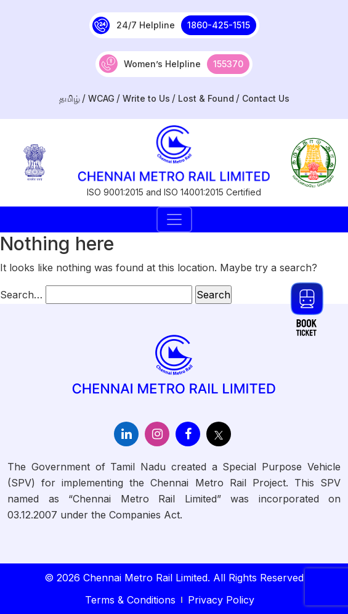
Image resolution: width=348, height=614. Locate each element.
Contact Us (265, 98)
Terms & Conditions (130, 600)
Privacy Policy (221, 600)
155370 (228, 64)
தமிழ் (69, 98)
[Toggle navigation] (174, 219)
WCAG (101, 98)
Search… (21, 295)
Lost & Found (206, 98)
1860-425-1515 (218, 25)
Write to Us (146, 98)
